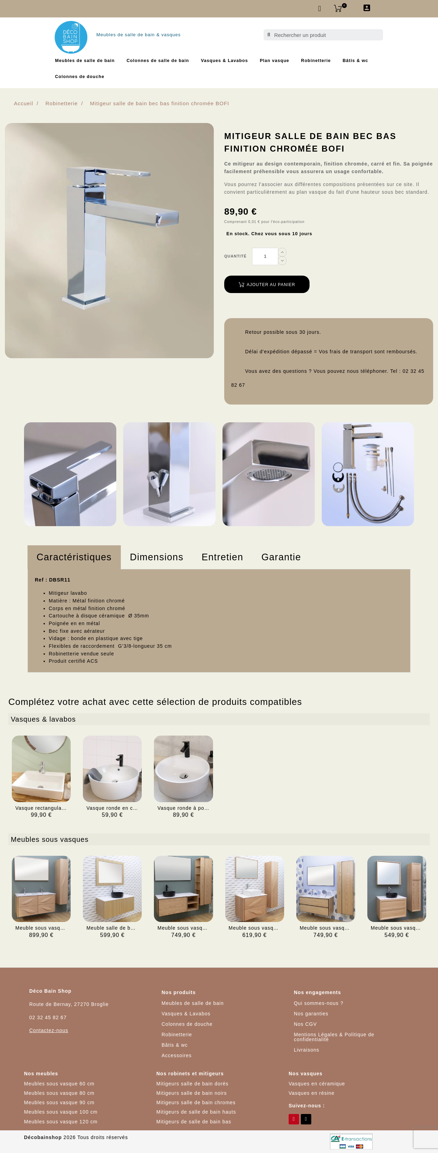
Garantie (281, 557)
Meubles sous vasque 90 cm (59, 1102)
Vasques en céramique (317, 1083)
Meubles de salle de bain (85, 60)
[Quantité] (265, 256)
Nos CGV (305, 1024)
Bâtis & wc (355, 60)
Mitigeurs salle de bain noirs (191, 1093)
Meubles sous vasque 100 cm (60, 1112)
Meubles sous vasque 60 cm (59, 1083)
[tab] (74, 557)
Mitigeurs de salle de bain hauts (196, 1112)
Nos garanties (311, 1013)
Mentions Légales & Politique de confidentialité (334, 1037)
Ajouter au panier (266, 284)
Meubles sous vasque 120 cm (60, 1121)
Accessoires (176, 1055)
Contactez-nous (48, 1030)
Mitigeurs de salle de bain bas (193, 1121)
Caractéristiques (74, 557)
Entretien (222, 557)
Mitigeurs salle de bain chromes (196, 1102)
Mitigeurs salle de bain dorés (192, 1083)
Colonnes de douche (79, 76)
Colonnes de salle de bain (158, 60)
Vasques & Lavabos (224, 60)
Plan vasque (274, 60)
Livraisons (306, 1050)
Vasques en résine (312, 1093)
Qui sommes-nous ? (318, 1003)
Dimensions (156, 557)
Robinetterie (316, 60)
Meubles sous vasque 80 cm (59, 1093)
